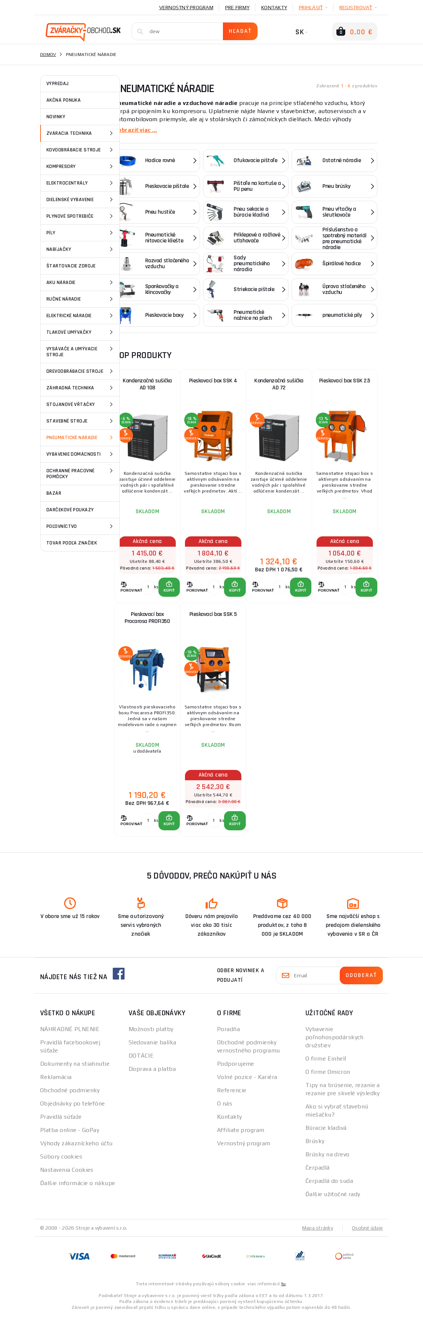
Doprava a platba (152, 1087)
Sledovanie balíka (152, 1061)
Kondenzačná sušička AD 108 (147, 387)
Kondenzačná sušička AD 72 (279, 387)
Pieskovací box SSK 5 (213, 626)
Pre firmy (237, 7)
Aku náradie (80, 282)
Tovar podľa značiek (71, 543)
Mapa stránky (316, 1247)
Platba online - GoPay (69, 1148)
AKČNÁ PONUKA (63, 100)
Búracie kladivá (326, 1146)
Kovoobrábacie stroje (80, 150)
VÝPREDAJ (57, 83)
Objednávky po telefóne (72, 1122)
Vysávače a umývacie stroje (80, 351)
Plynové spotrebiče (80, 216)
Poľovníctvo (80, 526)
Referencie (231, 1109)
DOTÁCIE (141, 1074)
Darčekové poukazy (70, 510)
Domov (48, 54)
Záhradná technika (80, 387)
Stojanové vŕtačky (80, 404)
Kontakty (274, 7)
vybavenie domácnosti (80, 454)
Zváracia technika (80, 133)
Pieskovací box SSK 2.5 (344, 383)
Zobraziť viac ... (136, 129)
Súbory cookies (61, 1175)
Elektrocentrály (80, 183)
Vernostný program (186, 7)
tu (283, 1302)
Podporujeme (235, 1082)
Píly (80, 232)
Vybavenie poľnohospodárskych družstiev (334, 1056)
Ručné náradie (80, 299)
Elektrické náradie (80, 315)
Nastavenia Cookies (67, 1188)
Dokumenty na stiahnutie (74, 1082)
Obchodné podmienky (70, 1109)
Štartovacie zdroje (71, 266)
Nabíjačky (80, 249)
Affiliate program (240, 1148)
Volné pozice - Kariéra (247, 1095)
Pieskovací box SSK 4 (213, 383)
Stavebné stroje (80, 421)
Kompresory (80, 166)
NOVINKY (55, 116)
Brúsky (315, 1159)
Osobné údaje (366, 1247)
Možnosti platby (151, 1047)
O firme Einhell (325, 1077)
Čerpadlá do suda (329, 1199)
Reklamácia (55, 1095)
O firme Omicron (327, 1090)
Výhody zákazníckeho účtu (76, 1162)
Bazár (53, 493)
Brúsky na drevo (327, 1173)
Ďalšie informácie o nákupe (77, 1201)
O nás (224, 1122)
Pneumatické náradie (80, 437)
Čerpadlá (317, 1186)
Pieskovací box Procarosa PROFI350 (147, 630)
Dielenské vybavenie (80, 199)
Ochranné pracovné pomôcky (80, 473)
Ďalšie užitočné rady (332, 1212)
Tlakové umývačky (80, 332)
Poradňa (228, 1047)
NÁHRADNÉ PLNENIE (69, 1047)
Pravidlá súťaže (61, 1135)
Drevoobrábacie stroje (80, 371)
